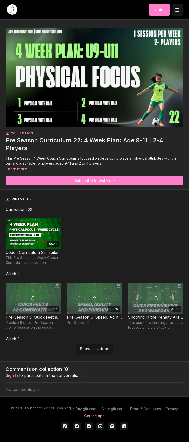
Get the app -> (96, 416)
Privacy (172, 409)
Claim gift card (113, 409)
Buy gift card (86, 409)
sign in (12, 375)
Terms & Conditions (145, 409)
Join (159, 9)
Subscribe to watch (95, 181)
